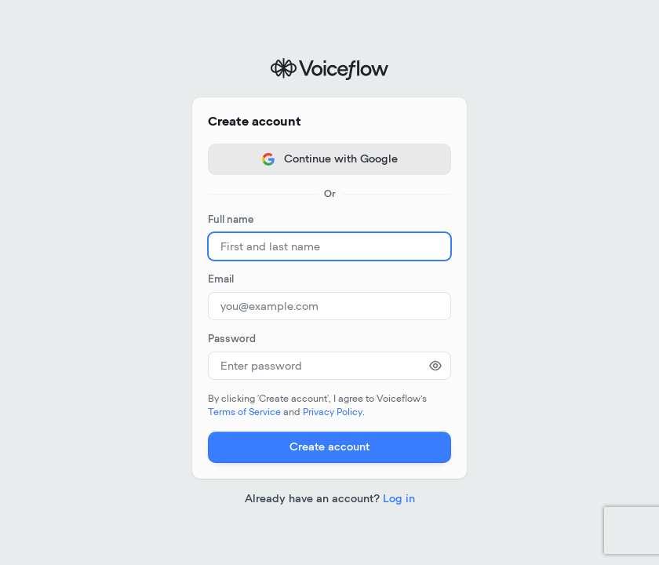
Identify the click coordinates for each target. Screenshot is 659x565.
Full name (230, 220)
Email (221, 280)
